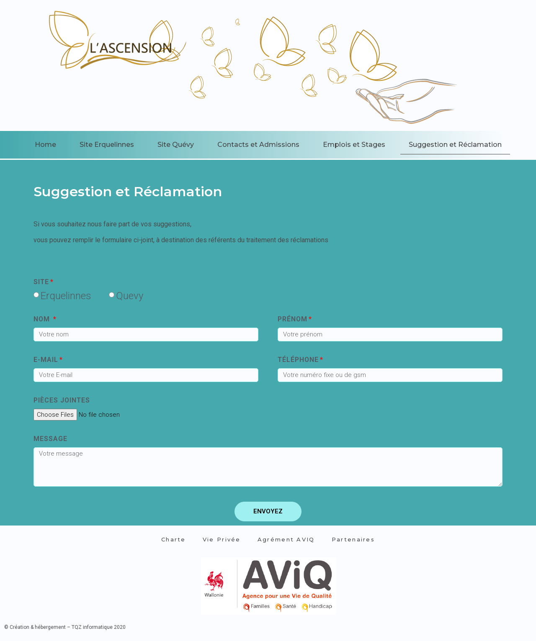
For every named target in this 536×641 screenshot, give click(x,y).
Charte (173, 539)
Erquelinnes (66, 296)
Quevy (129, 296)
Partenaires (353, 539)
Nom (43, 319)
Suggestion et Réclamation (455, 145)
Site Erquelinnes (107, 145)
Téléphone (298, 360)
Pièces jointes (62, 400)
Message (50, 439)
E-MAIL (46, 360)
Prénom (292, 319)
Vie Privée (222, 539)
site (41, 282)
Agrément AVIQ (286, 539)
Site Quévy (175, 145)
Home (45, 145)
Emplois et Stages (354, 145)
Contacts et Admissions (258, 145)
